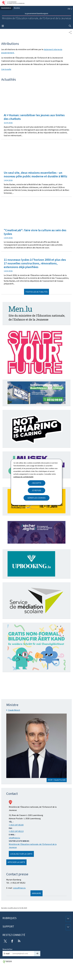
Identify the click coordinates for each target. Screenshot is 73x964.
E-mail (7, 953)
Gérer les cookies (36, 498)
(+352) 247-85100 (16, 825)
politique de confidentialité (23, 477)
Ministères (17, 8)
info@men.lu (14, 838)
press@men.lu (19, 888)
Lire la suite (6, 69)
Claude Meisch (14, 710)
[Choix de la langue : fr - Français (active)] (70, 9)
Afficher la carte (16, 862)
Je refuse (36, 490)
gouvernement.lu (6, 8)
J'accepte (36, 483)
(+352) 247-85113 (16, 831)
